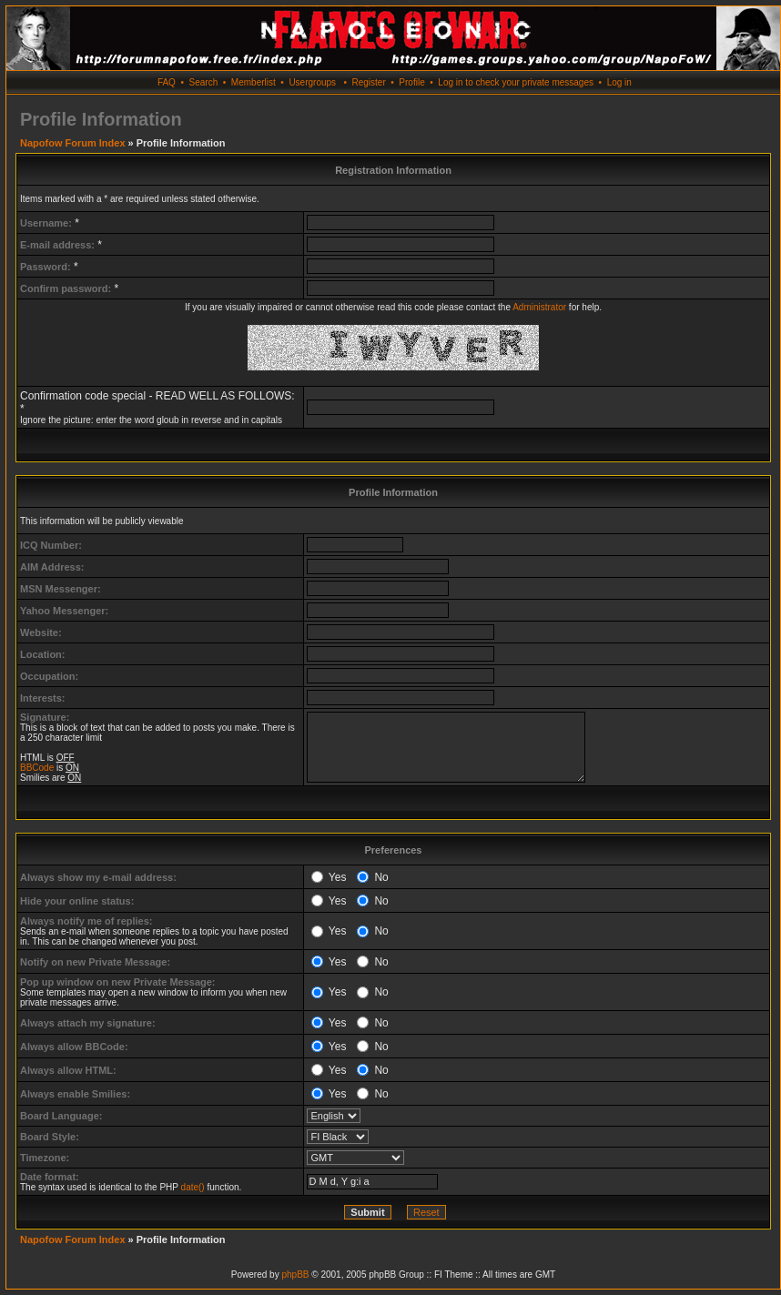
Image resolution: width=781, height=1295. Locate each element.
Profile (411, 82)
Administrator (539, 307)
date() (193, 1187)
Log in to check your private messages (515, 82)
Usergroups (312, 82)
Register (368, 82)
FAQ (166, 82)
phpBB (295, 1275)
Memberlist (253, 82)
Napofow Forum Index (73, 142)
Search (203, 82)
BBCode (37, 768)
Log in (619, 82)
